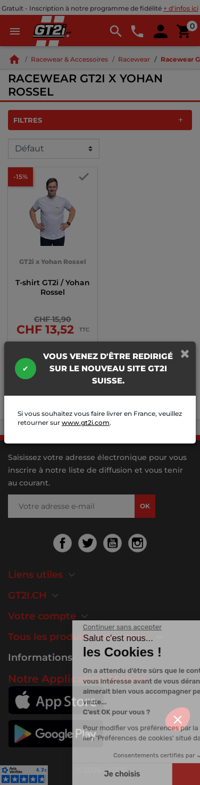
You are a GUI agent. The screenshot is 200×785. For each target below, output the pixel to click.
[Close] (185, 353)
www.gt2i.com (86, 422)
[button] (177, 719)
